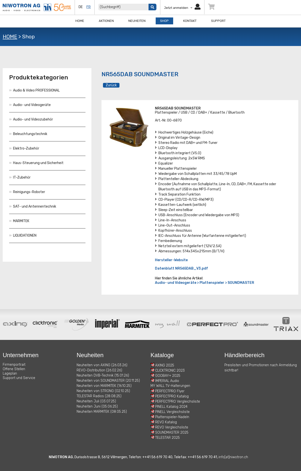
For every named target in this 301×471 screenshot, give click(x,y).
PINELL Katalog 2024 (171, 407)
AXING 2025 (164, 365)
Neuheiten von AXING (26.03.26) (102, 365)
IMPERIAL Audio (167, 381)
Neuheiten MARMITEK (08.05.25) (102, 412)
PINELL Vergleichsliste (172, 412)
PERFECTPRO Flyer (169, 391)
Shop (164, 21)
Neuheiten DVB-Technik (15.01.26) (103, 375)
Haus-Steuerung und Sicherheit (36, 163)
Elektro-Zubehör (24, 148)
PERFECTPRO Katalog (172, 396)
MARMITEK (19, 221)
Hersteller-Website (171, 260)
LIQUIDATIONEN (22, 235)
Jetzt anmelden (182, 8)
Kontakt (190, 21)
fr (88, 7)
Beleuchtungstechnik (28, 134)
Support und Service (19, 378)
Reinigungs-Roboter (27, 192)
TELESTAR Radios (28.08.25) (99, 396)
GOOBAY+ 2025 (167, 376)
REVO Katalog (166, 422)
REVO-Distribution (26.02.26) (99, 370)
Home (79, 21)
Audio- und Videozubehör (31, 119)
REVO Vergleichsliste (171, 427)
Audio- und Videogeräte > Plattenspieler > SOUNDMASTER (204, 283)
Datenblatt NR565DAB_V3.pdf (181, 268)
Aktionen (106, 21)
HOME (10, 36)
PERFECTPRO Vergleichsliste (177, 401)
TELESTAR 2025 (167, 438)
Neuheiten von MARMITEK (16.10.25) (104, 386)
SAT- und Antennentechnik (32, 206)
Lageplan (10, 373)
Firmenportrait (14, 365)
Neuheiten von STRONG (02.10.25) (103, 391)
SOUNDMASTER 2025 (171, 432)
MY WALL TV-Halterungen (170, 386)
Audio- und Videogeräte (30, 105)
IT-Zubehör (20, 177)
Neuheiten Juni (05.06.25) (97, 406)
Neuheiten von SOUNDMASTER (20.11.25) (108, 381)
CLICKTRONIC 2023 (170, 370)
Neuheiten (137, 21)
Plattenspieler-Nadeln (172, 417)
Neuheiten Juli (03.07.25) (96, 401)
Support (218, 21)
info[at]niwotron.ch (233, 457)
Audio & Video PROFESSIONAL (34, 90)
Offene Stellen (14, 369)
